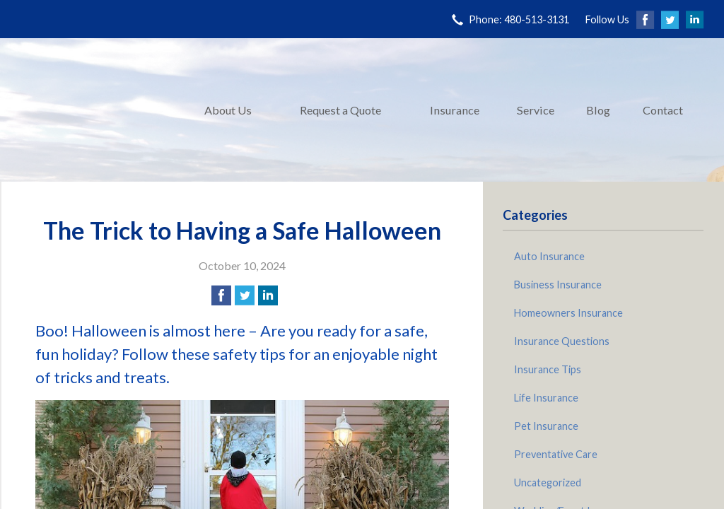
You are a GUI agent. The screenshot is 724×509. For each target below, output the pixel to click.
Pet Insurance (546, 426)
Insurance (454, 110)
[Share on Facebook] (221, 295)
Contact (663, 110)
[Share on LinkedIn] (268, 295)
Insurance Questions (561, 341)
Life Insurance (546, 398)
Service (535, 110)
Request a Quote (340, 110)
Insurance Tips (547, 369)
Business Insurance (558, 285)
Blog (598, 110)
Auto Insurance (549, 256)
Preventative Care (555, 454)
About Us (228, 110)
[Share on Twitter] (245, 295)
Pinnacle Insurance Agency (93, 110)
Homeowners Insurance (568, 313)
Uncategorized (547, 482)
